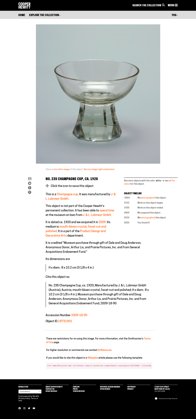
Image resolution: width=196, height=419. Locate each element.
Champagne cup (67, 194)
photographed (148, 198)
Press (75, 389)
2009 (102, 222)
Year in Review (79, 391)
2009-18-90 (79, 315)
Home (21, 15)
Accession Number (58, 315)
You (175, 15)
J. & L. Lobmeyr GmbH (97, 215)
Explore (44, 15)
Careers (76, 387)
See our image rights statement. (99, 169)
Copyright (131, 387)
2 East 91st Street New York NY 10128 (162, 388)
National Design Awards (110, 387)
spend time (106, 210)
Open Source (105, 389)
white (158, 181)
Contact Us (50, 389)
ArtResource (104, 350)
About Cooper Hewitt (54, 387)
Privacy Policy (24, 398)
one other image (61, 169)
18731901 (65, 321)
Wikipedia (93, 358)
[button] (173, 6)
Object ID (51, 321)
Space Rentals (51, 391)
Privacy (130, 389)
